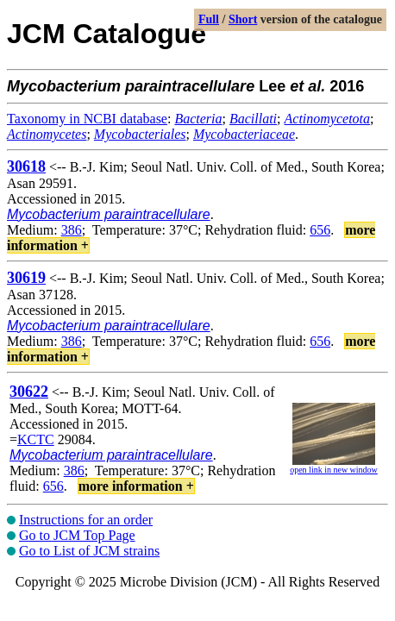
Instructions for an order (86, 519)
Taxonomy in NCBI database (87, 118)
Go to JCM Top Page (77, 535)
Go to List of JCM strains (89, 550)
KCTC (35, 439)
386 (71, 230)
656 (320, 230)
